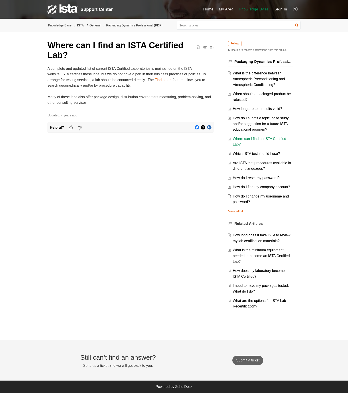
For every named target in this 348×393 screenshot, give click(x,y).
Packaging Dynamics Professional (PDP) (134, 25)
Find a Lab (163, 80)
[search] (239, 25)
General (95, 25)
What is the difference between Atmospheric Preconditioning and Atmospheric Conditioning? (259, 78)
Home (208, 9)
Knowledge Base (254, 9)
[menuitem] (208, 9)
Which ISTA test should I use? (256, 154)
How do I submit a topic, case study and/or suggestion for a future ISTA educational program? (261, 123)
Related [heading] (248, 223)
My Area (226, 9)
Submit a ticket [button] (247, 360)
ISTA (80, 25)
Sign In (281, 9)
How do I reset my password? (256, 178)
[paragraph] (130, 86)
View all (236, 211)
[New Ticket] (247, 360)
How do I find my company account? (261, 187)
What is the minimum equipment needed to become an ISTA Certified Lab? (261, 255)
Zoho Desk (183, 387)
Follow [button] (235, 43)
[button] (296, 9)
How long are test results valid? (257, 109)
